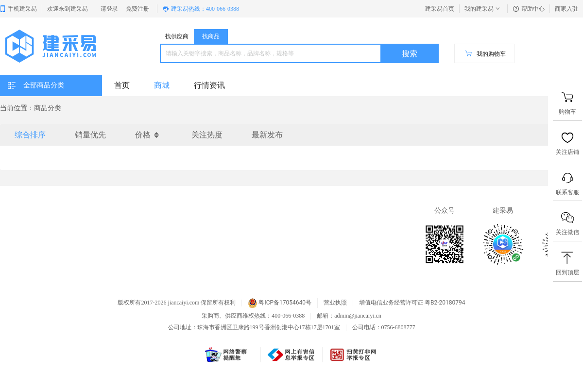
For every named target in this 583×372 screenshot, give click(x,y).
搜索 (409, 53)
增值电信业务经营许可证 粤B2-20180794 (412, 303)
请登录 (109, 8)
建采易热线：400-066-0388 (200, 8)
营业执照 (335, 303)
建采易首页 (439, 8)
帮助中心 (529, 8)
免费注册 (137, 8)
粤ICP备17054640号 (279, 303)
